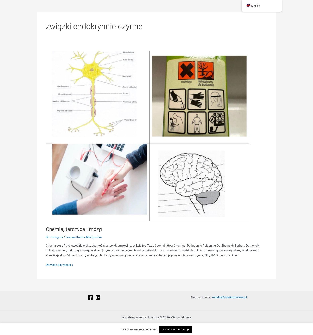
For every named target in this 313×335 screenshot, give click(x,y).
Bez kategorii (54, 237)
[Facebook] (90, 297)
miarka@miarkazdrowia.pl (229, 297)
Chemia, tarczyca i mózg (74, 229)
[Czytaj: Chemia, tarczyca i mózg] (148, 136)
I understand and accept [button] (176, 329)
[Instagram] (97, 297)
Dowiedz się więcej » (59, 264)
